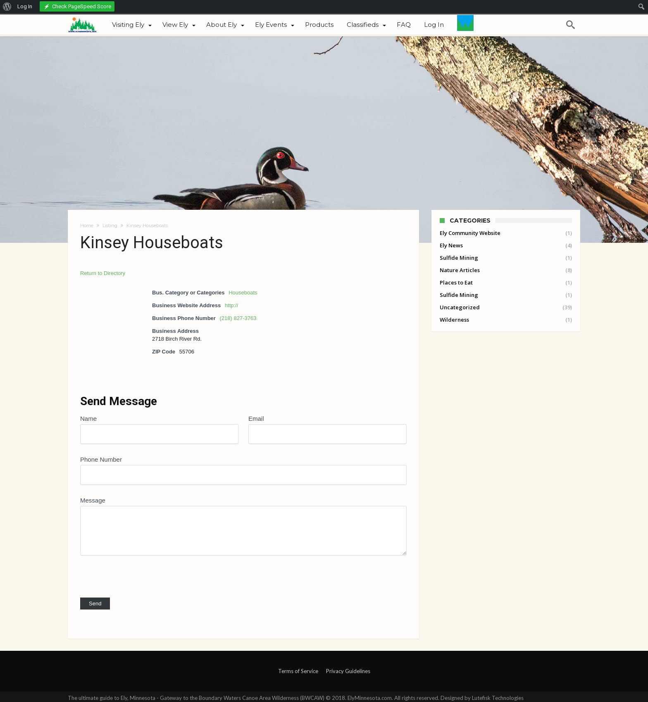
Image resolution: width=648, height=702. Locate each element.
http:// (231, 305)
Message (92, 500)
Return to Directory (102, 273)
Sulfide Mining (459, 257)
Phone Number (101, 459)
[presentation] (143, 571)
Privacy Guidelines (348, 671)
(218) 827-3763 (238, 318)
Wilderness (454, 319)
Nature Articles (460, 270)
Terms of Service (298, 671)
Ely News (451, 245)
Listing (109, 225)
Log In (24, 6)
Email (256, 418)
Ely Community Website (470, 233)
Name (88, 418)
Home (86, 225)
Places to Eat (456, 282)
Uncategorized (460, 307)
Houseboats (243, 292)
